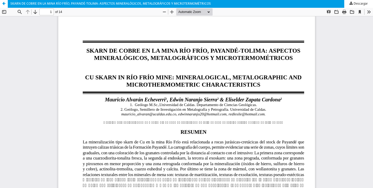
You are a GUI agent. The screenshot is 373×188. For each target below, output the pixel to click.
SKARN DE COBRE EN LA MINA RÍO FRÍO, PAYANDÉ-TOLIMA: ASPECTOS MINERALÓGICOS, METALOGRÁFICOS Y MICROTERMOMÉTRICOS (110, 4)
